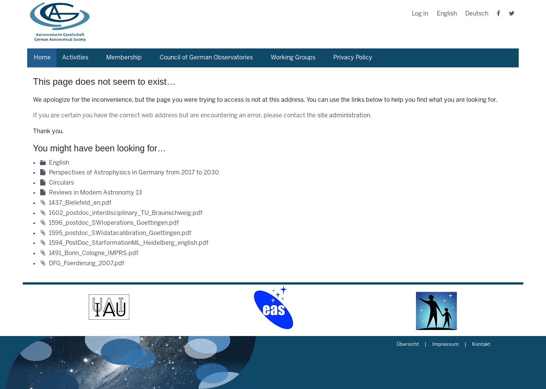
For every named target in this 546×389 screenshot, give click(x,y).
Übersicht (408, 344)
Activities (75, 58)
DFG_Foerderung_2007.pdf (86, 263)
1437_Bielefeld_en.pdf (80, 203)
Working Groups (293, 58)
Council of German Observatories (206, 58)
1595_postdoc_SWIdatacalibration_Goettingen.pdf (120, 233)
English (447, 14)
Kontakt (481, 344)
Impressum (445, 344)
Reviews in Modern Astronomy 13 (95, 193)
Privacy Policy (352, 58)
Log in (420, 14)
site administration (343, 115)
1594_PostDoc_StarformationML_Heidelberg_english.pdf (129, 243)
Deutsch (476, 14)
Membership (124, 58)
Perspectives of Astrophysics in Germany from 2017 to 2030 (134, 173)
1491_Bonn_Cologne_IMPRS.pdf (93, 253)
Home (42, 58)
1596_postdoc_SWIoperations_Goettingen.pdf (114, 223)
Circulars (61, 183)
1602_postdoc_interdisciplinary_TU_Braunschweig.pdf (125, 213)
